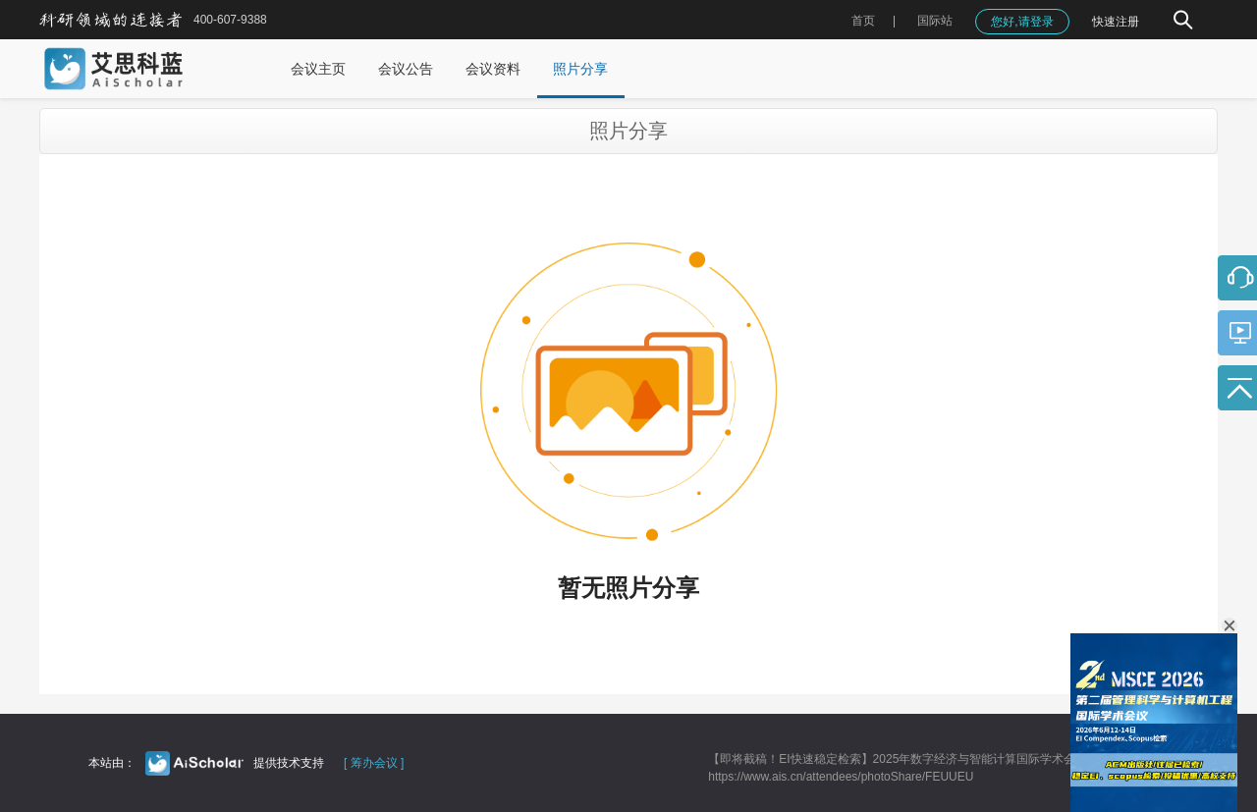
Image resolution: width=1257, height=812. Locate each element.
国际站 (935, 20)
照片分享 (580, 69)
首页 (863, 20)
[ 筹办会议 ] (374, 763)
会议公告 (405, 69)
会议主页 (318, 69)
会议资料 (492, 69)
